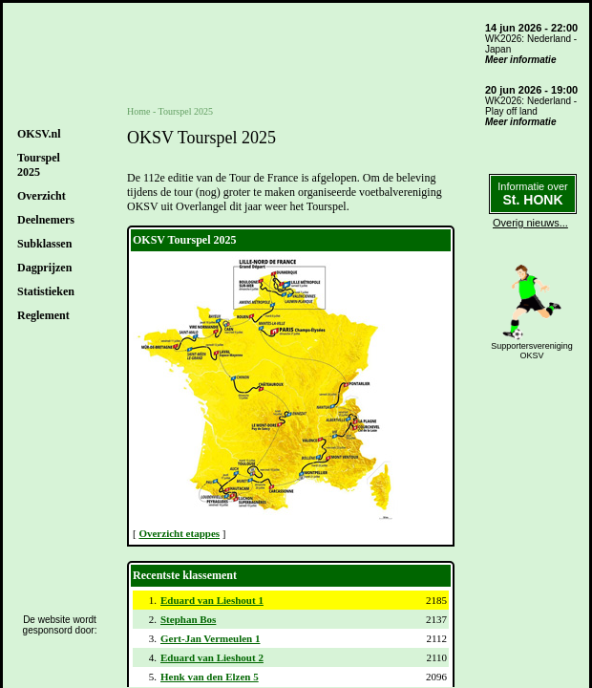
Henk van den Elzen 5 (209, 676)
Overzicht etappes (179, 533)
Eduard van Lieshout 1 (212, 600)
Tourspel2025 (38, 165)
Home (138, 111)
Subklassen (44, 243)
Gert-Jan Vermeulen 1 (210, 638)
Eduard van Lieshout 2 (212, 657)
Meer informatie (520, 59)
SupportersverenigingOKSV (532, 350)
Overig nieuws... (530, 222)
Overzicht (41, 196)
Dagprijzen (44, 267)
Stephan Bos (188, 619)
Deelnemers (45, 219)
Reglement (43, 315)
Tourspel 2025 (186, 111)
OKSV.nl (38, 133)
